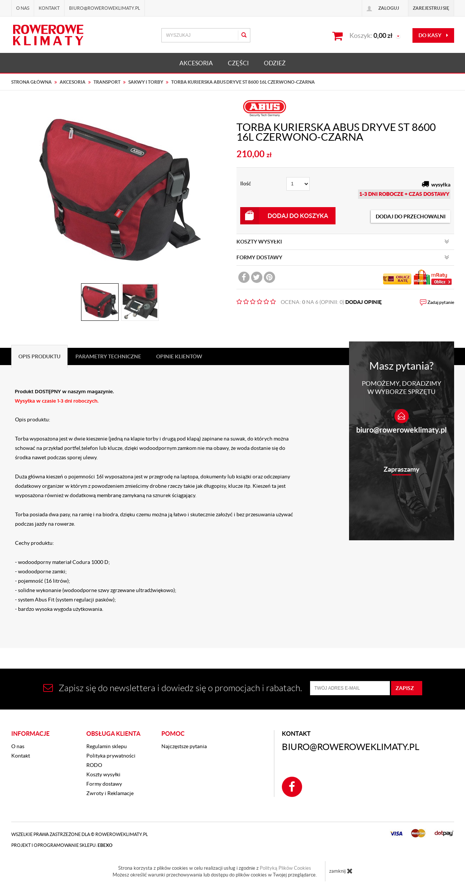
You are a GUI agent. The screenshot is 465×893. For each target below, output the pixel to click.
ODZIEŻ (275, 63)
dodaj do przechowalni (410, 216)
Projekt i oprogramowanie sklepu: (62, 845)
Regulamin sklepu (106, 746)
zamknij (341, 871)
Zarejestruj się (431, 8)
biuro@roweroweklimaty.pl (401, 429)
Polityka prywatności (110, 756)
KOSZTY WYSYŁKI (342, 241)
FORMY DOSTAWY (342, 257)
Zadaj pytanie (440, 302)
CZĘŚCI (238, 63)
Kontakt (49, 8)
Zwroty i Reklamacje (110, 793)
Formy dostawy (104, 784)
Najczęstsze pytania (184, 746)
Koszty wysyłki (103, 774)
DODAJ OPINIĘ (363, 302)
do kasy (433, 35)
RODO (94, 765)
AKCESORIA (196, 63)
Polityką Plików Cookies (285, 868)
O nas (22, 8)
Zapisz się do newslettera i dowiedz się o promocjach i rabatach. (172, 688)
